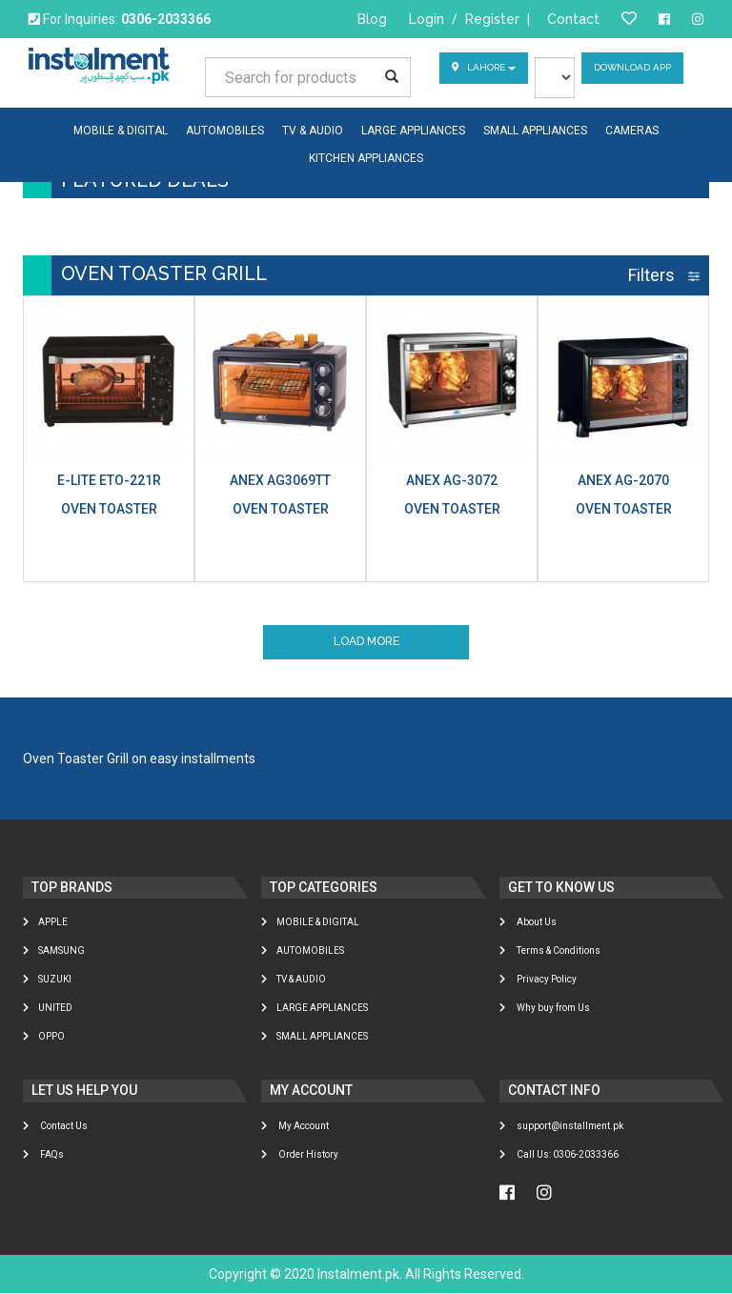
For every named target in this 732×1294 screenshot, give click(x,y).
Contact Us (55, 1127)
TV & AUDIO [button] (312, 130)
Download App (632, 68)
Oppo (44, 1037)
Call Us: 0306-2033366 (559, 1155)
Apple (45, 923)
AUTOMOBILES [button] (225, 130)
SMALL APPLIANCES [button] (535, 130)
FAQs (43, 1155)
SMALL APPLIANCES (314, 1037)
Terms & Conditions (549, 951)
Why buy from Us (544, 1008)
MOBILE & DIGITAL (310, 923)
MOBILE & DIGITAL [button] (120, 130)
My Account (295, 1127)
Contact (573, 19)
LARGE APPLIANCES (314, 1008)
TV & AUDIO (293, 980)
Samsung (54, 951)
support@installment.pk (561, 1127)
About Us (528, 923)
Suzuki (47, 980)
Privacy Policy (538, 980)
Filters (664, 275)
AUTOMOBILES (302, 951)
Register (492, 19)
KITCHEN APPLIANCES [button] (366, 158)
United (47, 1008)
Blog (372, 19)
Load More (366, 642)
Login (426, 19)
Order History (299, 1155)
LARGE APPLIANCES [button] (413, 130)
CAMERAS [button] (632, 130)
